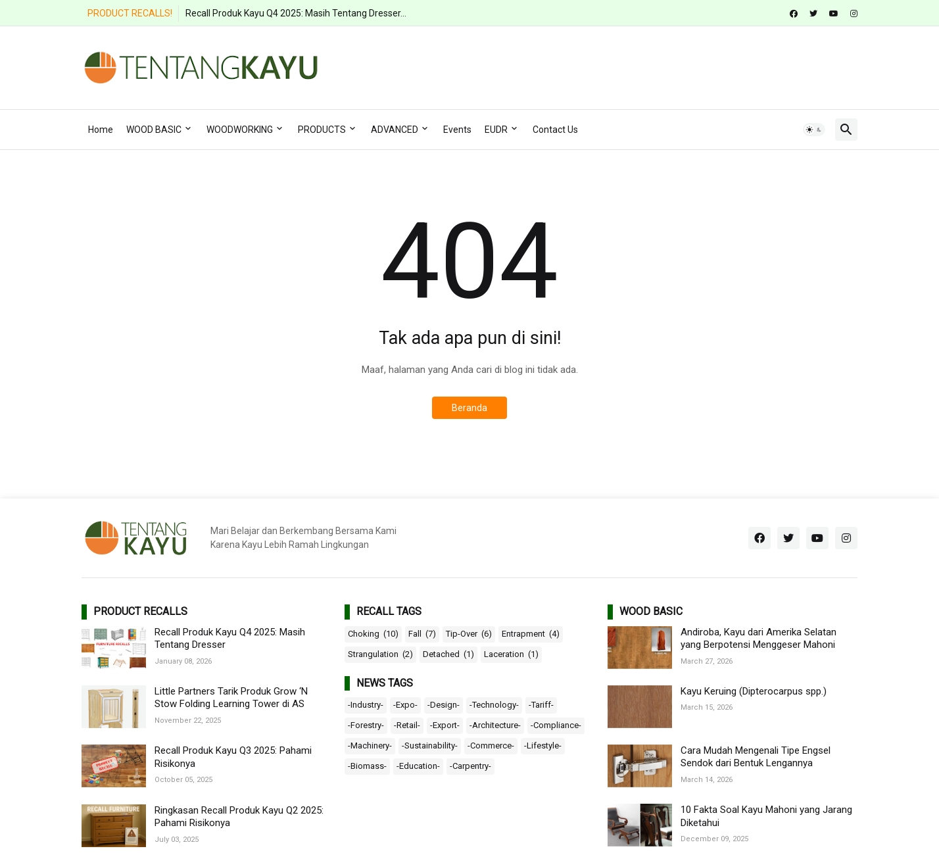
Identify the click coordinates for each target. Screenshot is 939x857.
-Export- (445, 725)
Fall (422, 634)
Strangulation (380, 654)
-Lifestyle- (543, 745)
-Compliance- (556, 725)
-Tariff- (541, 705)
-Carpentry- (470, 766)
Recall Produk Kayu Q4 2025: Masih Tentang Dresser (230, 638)
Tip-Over (469, 634)
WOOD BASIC (153, 129)
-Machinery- (370, 745)
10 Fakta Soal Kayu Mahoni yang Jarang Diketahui (766, 816)
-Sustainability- (430, 745)
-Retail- (407, 725)
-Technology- (494, 705)
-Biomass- (367, 766)
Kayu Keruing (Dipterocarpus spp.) (754, 691)
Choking (373, 634)
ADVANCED (394, 129)
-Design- (443, 705)
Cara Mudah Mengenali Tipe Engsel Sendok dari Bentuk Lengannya (756, 757)
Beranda (469, 408)
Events (457, 129)
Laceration (511, 654)
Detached (448, 654)
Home (100, 129)
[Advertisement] (618, 65)
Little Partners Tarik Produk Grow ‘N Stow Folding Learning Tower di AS (231, 697)
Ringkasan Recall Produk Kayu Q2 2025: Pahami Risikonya (239, 816)
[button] (814, 129)
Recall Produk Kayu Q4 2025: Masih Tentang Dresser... (295, 13)
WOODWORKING (239, 129)
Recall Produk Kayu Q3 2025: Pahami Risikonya (233, 757)
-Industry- (365, 705)
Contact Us (555, 129)
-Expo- (405, 705)
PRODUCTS (322, 129)
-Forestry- (366, 725)
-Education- (418, 766)
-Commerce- (491, 745)
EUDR (496, 129)
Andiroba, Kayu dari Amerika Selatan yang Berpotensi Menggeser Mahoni (758, 638)
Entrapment (531, 634)
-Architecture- (495, 725)
